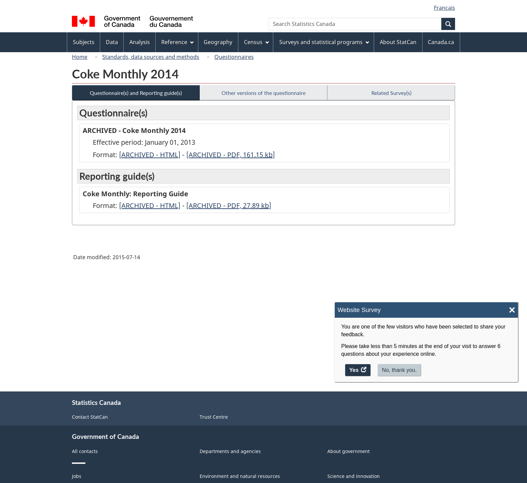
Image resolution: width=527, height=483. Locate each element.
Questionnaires (234, 57)
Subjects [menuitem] (83, 42)
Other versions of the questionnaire (263, 93)
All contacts (85, 451)
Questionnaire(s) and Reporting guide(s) (136, 93)
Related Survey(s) (391, 93)
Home (79, 57)
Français (444, 7)
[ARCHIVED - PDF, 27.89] (228, 205)
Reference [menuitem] (177, 42)
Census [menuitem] (256, 42)
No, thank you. (399, 370)
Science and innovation (353, 476)
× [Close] (512, 310)
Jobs (76, 476)
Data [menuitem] (112, 42)
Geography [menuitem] (218, 42)
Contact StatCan (90, 417)
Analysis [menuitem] (139, 42)
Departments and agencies (230, 451)
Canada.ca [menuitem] (441, 42)
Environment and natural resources (240, 476)
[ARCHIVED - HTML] (149, 154)
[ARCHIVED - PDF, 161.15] (230, 154)
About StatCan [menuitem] (398, 42)
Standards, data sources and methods (150, 57)
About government (348, 451)
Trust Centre (214, 417)
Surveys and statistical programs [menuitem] (324, 42)
